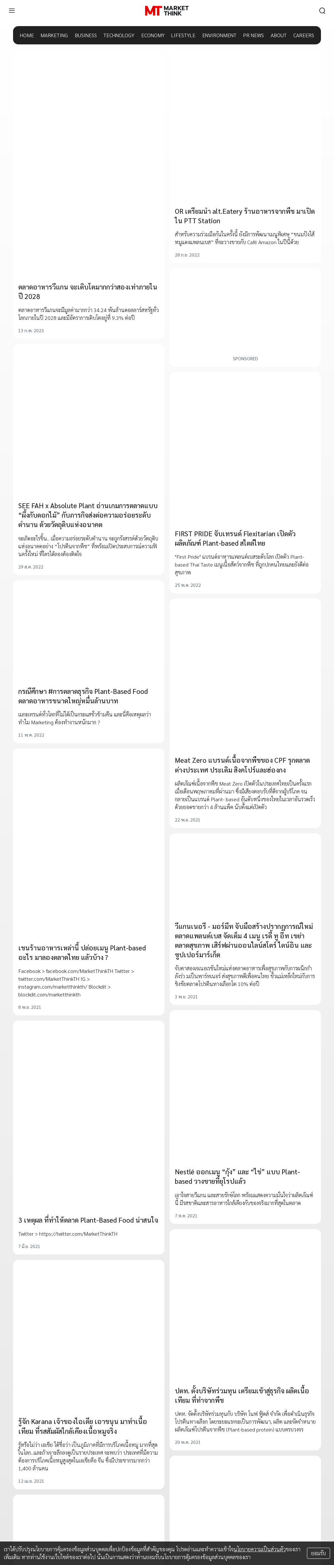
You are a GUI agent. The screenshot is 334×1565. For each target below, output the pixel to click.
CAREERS (303, 35)
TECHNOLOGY (118, 35)
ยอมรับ (318, 1553)
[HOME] (167, 10)
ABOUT (279, 35)
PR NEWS (253, 35)
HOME (27, 35)
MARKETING (54, 35)
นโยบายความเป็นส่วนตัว (260, 1549)
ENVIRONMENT (219, 35)
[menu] (11, 10)
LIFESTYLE (183, 35)
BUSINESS (86, 35)
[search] (322, 10)
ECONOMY (153, 35)
